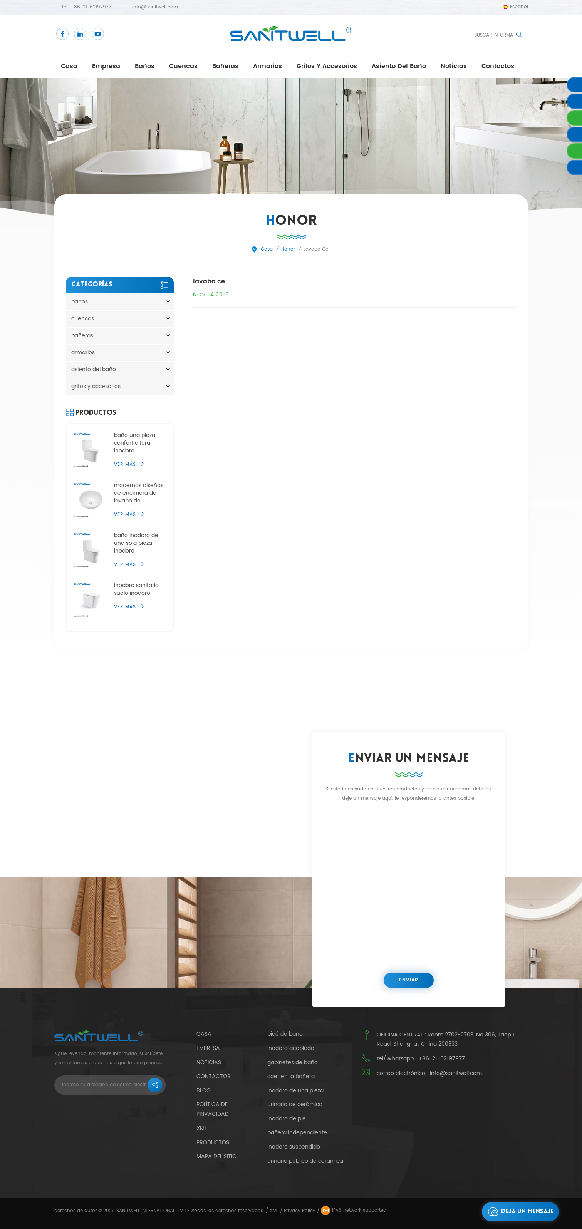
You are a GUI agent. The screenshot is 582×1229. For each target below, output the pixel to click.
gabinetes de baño (292, 1063)
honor (288, 249)
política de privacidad (212, 1109)
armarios (267, 66)
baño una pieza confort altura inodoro (134, 443)
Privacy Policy (299, 1210)
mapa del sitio (216, 1156)
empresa (106, 66)
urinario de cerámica (294, 1104)
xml (201, 1128)
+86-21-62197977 (90, 7)
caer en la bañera (291, 1076)
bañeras (225, 66)
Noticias (454, 66)
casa (69, 66)
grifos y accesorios (327, 66)
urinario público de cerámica (305, 1161)
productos (212, 1142)
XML (274, 1210)
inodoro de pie (286, 1119)
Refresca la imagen (420, 989)
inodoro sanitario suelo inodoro (136, 589)
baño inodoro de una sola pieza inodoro (136, 543)
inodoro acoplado (290, 1048)
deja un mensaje (518, 1211)
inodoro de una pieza (295, 1091)
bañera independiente (297, 1133)
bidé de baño (285, 1034)
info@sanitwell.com (155, 7)
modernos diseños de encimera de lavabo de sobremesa (138, 493)
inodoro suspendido (293, 1147)
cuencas (183, 66)
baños (144, 66)
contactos (497, 66)
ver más (129, 464)
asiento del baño (399, 66)
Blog (203, 1090)
